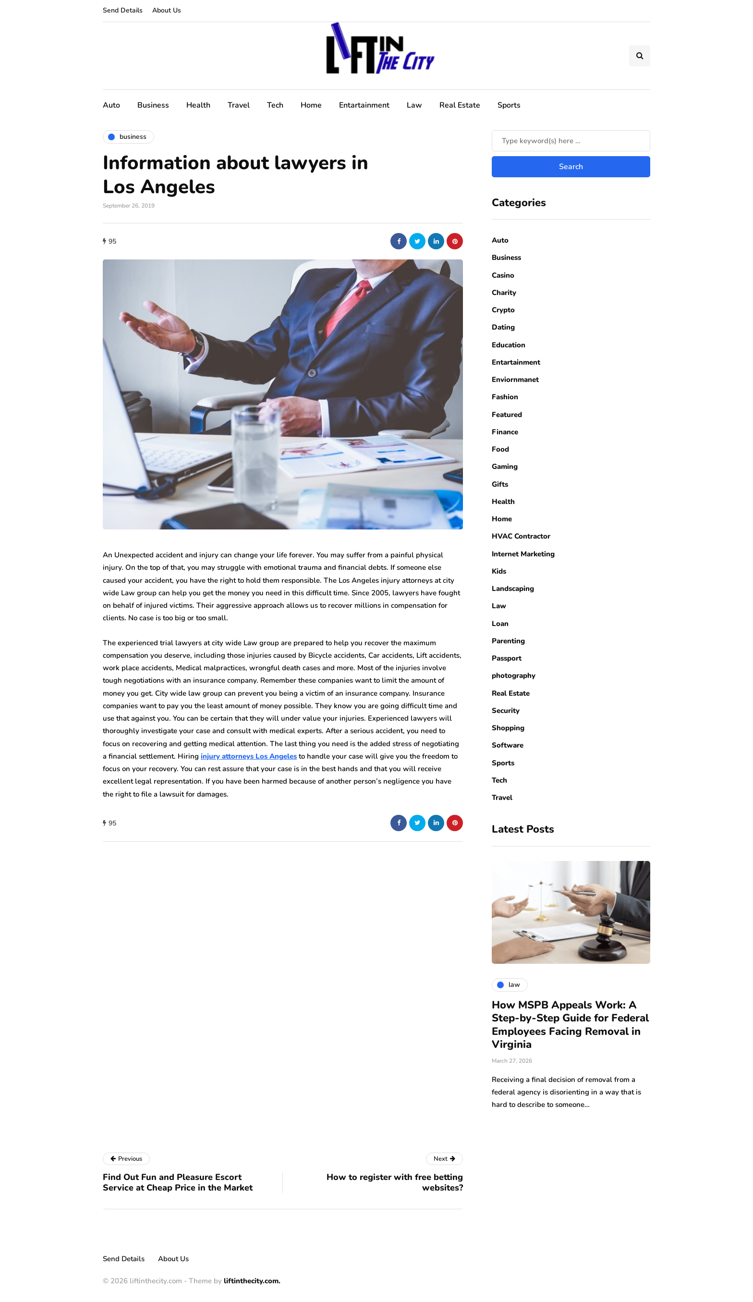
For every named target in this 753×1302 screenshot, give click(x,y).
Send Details (123, 10)
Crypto (503, 310)
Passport (507, 658)
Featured (507, 414)
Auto (111, 105)
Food (500, 449)
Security (506, 710)
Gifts (500, 484)
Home (311, 105)
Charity (504, 292)
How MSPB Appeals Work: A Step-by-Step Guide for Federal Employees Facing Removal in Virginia (570, 1025)
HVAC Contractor (521, 536)
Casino (503, 275)
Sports (509, 105)
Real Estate (459, 105)
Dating (503, 327)
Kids (499, 571)
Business (153, 105)
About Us (166, 10)
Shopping (508, 728)
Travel (239, 105)
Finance (505, 432)
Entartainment (364, 105)
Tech (275, 105)
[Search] (571, 140)
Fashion (505, 397)
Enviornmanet (515, 379)
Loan (500, 623)
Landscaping (513, 588)
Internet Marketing (523, 554)
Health (198, 105)
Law (414, 105)
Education (508, 345)
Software (507, 745)
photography (513, 675)
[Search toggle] (639, 55)
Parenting (508, 641)
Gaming (505, 466)
